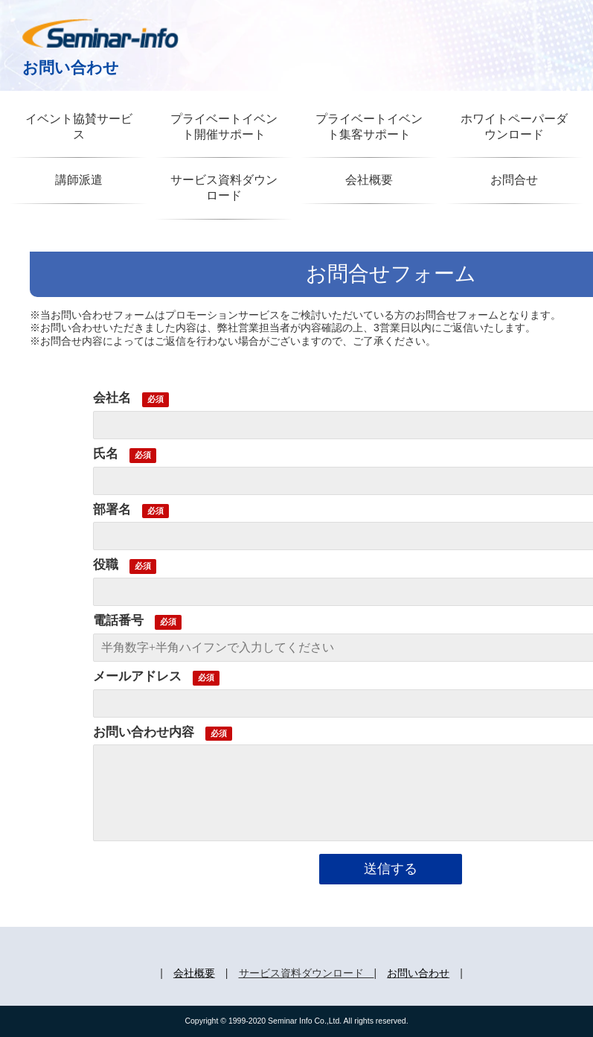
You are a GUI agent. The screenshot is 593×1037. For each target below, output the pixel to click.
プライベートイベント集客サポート (369, 126)
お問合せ (514, 179)
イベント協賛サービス (78, 126)
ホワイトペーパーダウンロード (514, 126)
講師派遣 (79, 179)
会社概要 (369, 179)
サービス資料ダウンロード (224, 187)
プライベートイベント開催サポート (224, 126)
